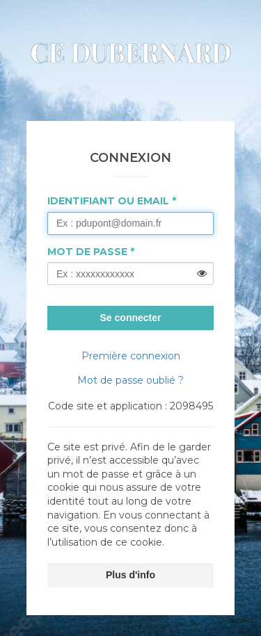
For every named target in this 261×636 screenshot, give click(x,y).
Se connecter (130, 317)
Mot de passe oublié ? (130, 380)
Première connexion (130, 356)
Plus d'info (130, 574)
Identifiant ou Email (108, 201)
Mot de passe (87, 251)
